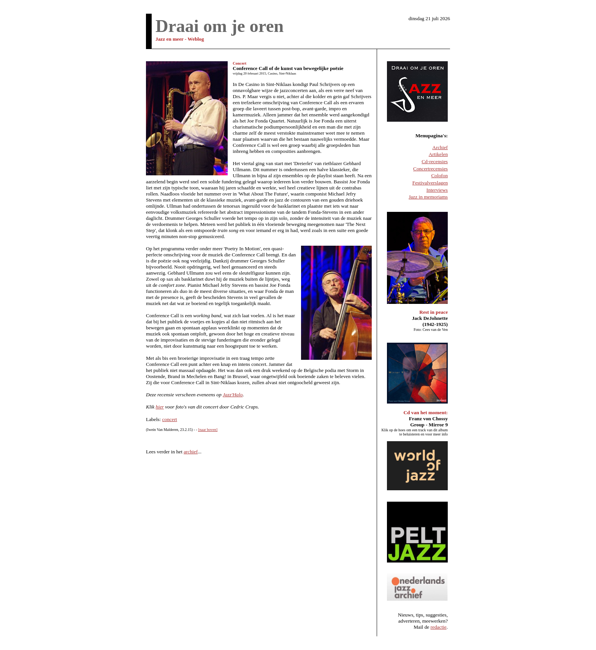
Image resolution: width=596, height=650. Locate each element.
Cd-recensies (435, 161)
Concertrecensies (430, 169)
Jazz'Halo (233, 394)
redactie (439, 627)
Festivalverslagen (430, 183)
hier (160, 407)
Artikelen (438, 154)
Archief (440, 147)
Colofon (439, 175)
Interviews (437, 190)
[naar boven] (207, 430)
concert (169, 419)
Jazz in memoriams (428, 197)
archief (191, 452)
